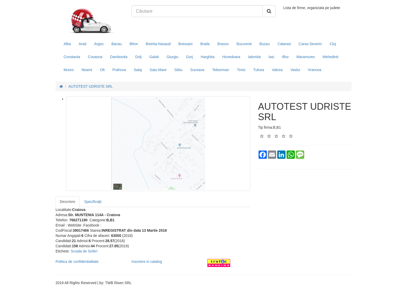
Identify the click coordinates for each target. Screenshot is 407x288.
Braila (205, 44)
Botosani (185, 44)
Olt (102, 70)
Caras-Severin (310, 44)
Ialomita (254, 57)
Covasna (95, 57)
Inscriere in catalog (147, 261)
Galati (154, 57)
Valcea (277, 70)
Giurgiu (172, 57)
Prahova (119, 70)
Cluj (333, 44)
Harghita (207, 57)
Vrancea (314, 70)
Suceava (197, 70)
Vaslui (295, 70)
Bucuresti (244, 44)
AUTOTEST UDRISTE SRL (91, 86)
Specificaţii (92, 202)
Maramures (305, 57)
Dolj (138, 57)
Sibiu (178, 70)
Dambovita (118, 57)
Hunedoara (231, 57)
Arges (99, 44)
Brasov (223, 44)
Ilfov (285, 57)
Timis (241, 70)
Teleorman (220, 70)
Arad (82, 44)
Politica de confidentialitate (77, 261)
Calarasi (284, 44)
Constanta (72, 57)
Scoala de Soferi (84, 251)
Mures (69, 70)
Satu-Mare (158, 70)
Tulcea (258, 70)
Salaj (138, 70)
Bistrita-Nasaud (158, 44)
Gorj (189, 57)
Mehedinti (330, 57)
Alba (67, 44)
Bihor (134, 44)
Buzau (265, 44)
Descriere (67, 202)
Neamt (87, 70)
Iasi (271, 57)
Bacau (116, 44)
